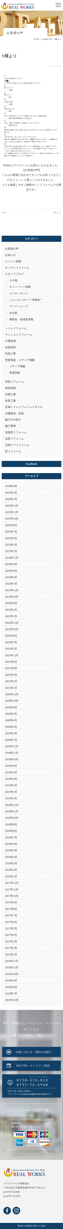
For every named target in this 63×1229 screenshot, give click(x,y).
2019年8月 (11, 765)
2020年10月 (11, 700)
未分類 (13, 312)
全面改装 (10, 347)
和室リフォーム (14, 381)
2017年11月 (11, 889)
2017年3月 (11, 941)
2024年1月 (11, 583)
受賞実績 (14, 372)
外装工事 (10, 400)
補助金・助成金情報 (21, 319)
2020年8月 (11, 707)
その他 (13, 280)
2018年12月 (11, 805)
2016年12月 (11, 961)
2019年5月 (11, 772)
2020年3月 (11, 726)
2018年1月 (11, 876)
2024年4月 (11, 577)
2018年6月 (11, 843)
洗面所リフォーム (16, 432)
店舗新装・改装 (14, 413)
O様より (57, 212)
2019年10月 (11, 759)
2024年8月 (11, 570)
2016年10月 (11, 974)
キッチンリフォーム (17, 267)
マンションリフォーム (18, 334)
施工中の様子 (13, 419)
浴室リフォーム (14, 438)
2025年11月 (11, 512)
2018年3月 (11, 863)
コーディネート (18, 293)
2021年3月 (11, 681)
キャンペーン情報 (20, 286)
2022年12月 (11, 622)
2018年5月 (11, 850)
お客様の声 (11, 248)
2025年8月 (11, 525)
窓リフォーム (13, 451)
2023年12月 (11, 590)
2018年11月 (11, 811)
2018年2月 (11, 869)
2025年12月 (11, 505)
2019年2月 (11, 791)
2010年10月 (11, 1000)
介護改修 (10, 340)
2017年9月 (11, 902)
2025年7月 (11, 531)
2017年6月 (11, 922)
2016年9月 (11, 980)
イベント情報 (13, 261)
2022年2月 (11, 648)
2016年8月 (11, 987)
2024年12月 (11, 557)
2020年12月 (11, 694)
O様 (4, 212)
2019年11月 (11, 752)
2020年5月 (11, 713)
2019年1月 (11, 798)
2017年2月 (11, 948)
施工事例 (10, 425)
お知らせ (10, 254)
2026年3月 (11, 492)
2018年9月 (11, 824)
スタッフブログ (14, 273)
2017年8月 (11, 909)
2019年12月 (11, 746)
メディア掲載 (17, 366)
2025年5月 (11, 538)
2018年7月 (11, 837)
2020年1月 (11, 739)
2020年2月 (11, 733)
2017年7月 (11, 915)
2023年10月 (11, 596)
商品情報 (10, 388)
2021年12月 (11, 655)
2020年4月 (11, 720)
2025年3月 (11, 544)
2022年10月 (11, 629)
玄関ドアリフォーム (17, 445)
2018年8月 (11, 830)
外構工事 (10, 394)
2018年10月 (11, 817)
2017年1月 (11, 954)
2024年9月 (11, 564)
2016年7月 (11, 993)
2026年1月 (11, 499)
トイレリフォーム (16, 328)
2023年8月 (11, 603)
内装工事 (10, 353)
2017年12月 (11, 882)
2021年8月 (11, 668)
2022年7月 (11, 642)
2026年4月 (11, 486)
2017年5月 (11, 928)
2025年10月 (11, 518)
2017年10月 (11, 896)
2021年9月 (11, 661)
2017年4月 (11, 934)
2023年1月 (11, 616)
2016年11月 (11, 967)
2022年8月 (11, 635)
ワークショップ (18, 306)
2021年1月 (11, 687)
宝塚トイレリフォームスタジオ (24, 406)
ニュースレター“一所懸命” (25, 299)
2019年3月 (11, 785)
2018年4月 (11, 857)
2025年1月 (11, 551)
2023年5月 (11, 609)
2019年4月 (11, 778)
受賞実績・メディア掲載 (20, 360)
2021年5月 (11, 674)
